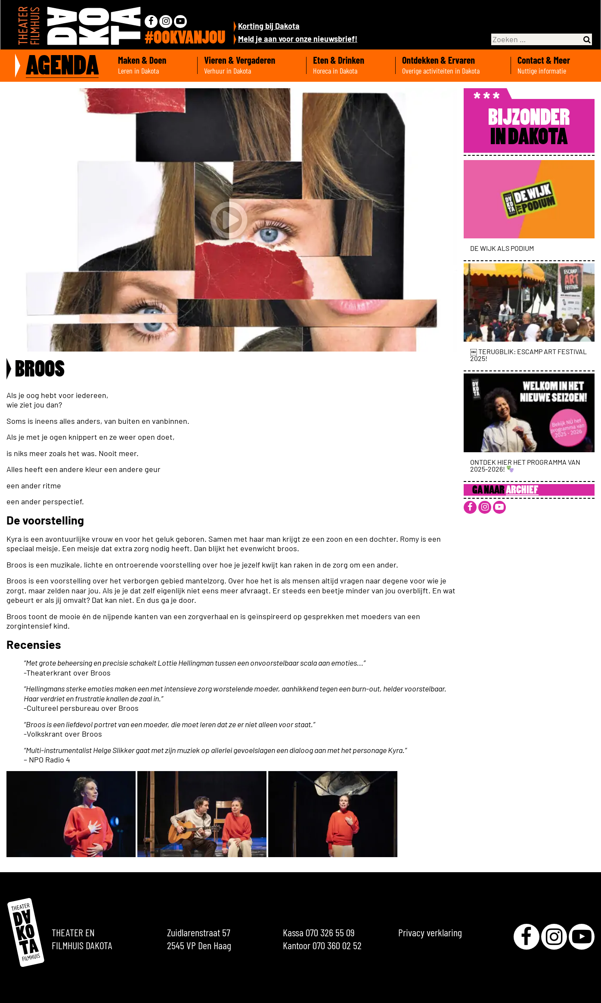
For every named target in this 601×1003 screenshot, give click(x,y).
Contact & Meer (556, 65)
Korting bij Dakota (269, 26)
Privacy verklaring (430, 932)
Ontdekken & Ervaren (453, 65)
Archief (522, 490)
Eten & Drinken (351, 65)
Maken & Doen (154, 65)
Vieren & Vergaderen (252, 65)
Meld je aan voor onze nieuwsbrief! (297, 38)
